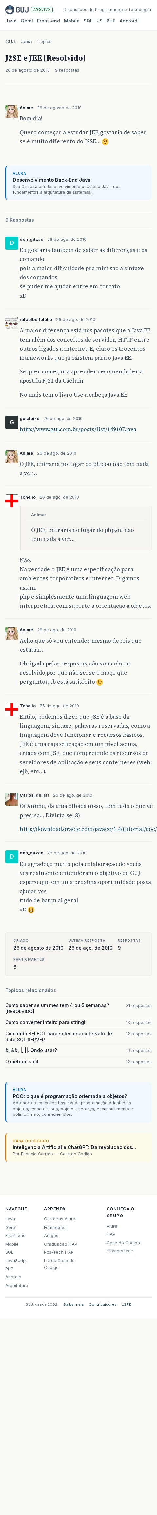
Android (128, 20)
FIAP (111, 1234)
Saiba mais (73, 1304)
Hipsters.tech (120, 1250)
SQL (88, 20)
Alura (112, 1226)
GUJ (10, 41)
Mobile (72, 20)
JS (100, 20)
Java (11, 20)
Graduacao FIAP (60, 1243)
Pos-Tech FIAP (59, 1252)
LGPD (127, 1304)
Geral (27, 20)
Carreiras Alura (59, 1218)
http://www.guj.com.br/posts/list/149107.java (78, 429)
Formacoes (55, 1227)
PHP (111, 20)
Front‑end (48, 20)
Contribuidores (103, 1304)
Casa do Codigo (123, 1242)
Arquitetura (16, 1285)
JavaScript (16, 1260)
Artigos (51, 1235)
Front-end (15, 1235)
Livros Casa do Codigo (59, 1264)
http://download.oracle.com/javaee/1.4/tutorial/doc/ (88, 829)
